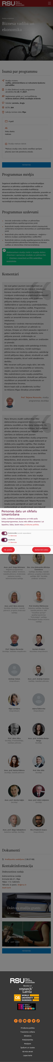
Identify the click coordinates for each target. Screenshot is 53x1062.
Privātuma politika (28, 1028)
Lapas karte (27, 1055)
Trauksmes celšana (27, 1032)
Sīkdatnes (27, 1036)
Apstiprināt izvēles (41, 550)
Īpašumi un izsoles (28, 1047)
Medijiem (27, 1043)
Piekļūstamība (27, 1040)
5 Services (12, 542)
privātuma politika (31, 524)
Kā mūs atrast (27, 1051)
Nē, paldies (8, 550)
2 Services (12, 535)
